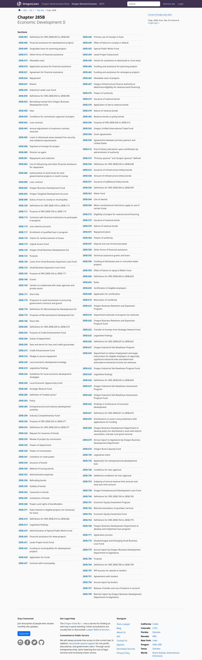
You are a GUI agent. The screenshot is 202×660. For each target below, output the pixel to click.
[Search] (143, 3)
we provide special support (82, 643)
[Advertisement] (165, 68)
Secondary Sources (126, 648)
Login (180, 3)
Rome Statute (159, 652)
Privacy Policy (123, 653)
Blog (119, 628)
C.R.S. (155, 628)
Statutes (156, 632)
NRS (154, 636)
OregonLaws (31, 4)
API (118, 636)
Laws (154, 640)
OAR (154, 644)
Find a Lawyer (123, 624)
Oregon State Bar (72, 623)
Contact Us (122, 640)
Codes (155, 624)
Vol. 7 (31, 10)
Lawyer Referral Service (97, 629)
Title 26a (40, 10)
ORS (25, 10)
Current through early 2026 (160, 14)
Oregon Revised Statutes (84, 3)
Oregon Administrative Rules (56, 3)
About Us (121, 632)
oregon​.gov (153, 23)
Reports (120, 644)
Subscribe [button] (24, 633)
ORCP (101, 3)
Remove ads (169, 3)
